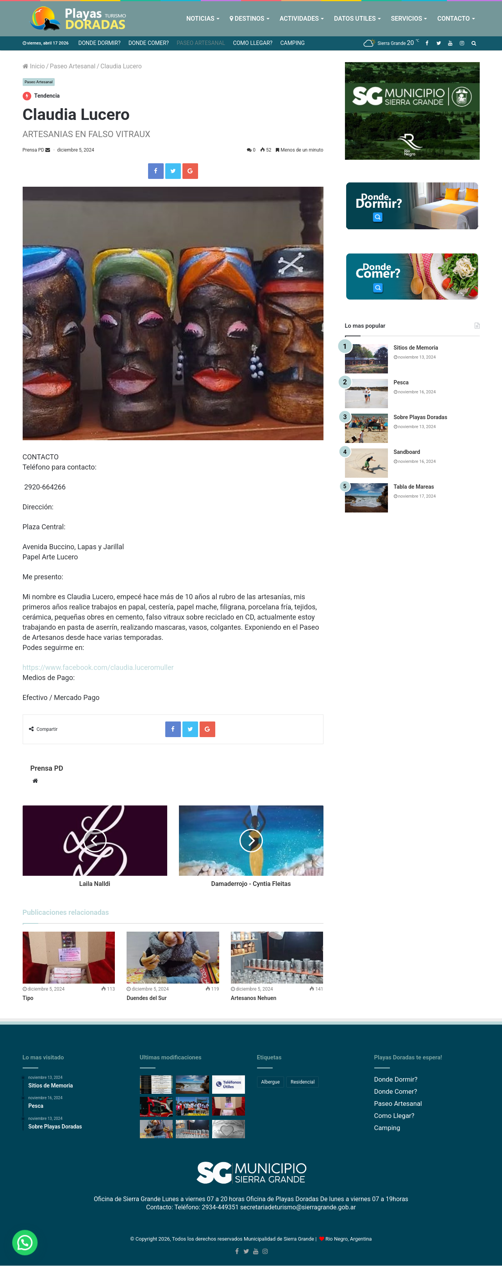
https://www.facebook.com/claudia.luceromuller (98, 667)
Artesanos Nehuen (254, 998)
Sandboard (407, 452)
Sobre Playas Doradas (420, 417)
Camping (292, 43)
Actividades (299, 18)
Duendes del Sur (146, 998)
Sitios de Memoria (416, 348)
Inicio (34, 66)
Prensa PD (34, 150)
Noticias (200, 18)
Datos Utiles (355, 18)
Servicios (406, 18)
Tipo (28, 998)
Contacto (453, 18)
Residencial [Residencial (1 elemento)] (302, 1082)
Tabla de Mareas (414, 487)
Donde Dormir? (99, 43)
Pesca (401, 382)
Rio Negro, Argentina (348, 1239)
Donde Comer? (149, 43)
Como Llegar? (252, 43)
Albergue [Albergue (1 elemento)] (270, 1082)
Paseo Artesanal (201, 43)
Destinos (247, 18)
